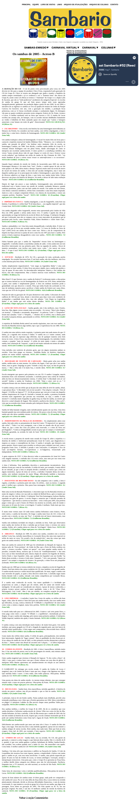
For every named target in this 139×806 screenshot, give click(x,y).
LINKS (59, 5)
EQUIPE (36, 5)
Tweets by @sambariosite (76, 53)
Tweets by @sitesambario (76, 51)
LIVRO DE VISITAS (48, 5)
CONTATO (114, 5)
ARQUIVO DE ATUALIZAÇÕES (76, 5)
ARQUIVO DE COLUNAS (99, 5)
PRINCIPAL (26, 5)
